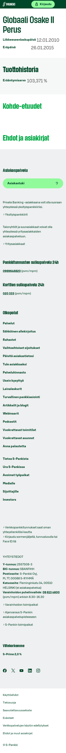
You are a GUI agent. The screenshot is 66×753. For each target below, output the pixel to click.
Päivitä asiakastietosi (18, 356)
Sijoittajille (11, 491)
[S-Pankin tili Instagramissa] (38, 671)
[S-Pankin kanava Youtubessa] (21, 671)
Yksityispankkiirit (16, 214)
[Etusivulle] (9, 4)
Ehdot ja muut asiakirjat (18, 733)
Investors (9, 499)
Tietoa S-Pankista (16, 458)
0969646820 (12, 271)
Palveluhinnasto (14, 372)
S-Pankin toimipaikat (19, 624)
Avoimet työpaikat (16, 475)
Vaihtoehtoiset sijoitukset (21, 347)
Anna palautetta (14, 446)
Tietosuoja (9, 702)
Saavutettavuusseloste (17, 710)
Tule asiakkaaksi (15, 364)
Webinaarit (11, 413)
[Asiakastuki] (33, 183)
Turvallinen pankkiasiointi (21, 397)
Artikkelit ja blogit (16, 405)
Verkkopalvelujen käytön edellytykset (26, 725)
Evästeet (8, 718)
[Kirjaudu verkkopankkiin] (43, 4)
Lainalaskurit (12, 388)
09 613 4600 (51, 592)
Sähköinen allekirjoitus (19, 331)
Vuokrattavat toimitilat (19, 429)
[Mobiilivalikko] (60, 4)
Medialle (9, 483)
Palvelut (9, 323)
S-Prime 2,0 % (12, 654)
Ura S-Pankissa (14, 466)
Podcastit (10, 421)
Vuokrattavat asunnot (18, 438)
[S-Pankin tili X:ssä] (13, 671)
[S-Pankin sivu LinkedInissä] (30, 671)
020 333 (8, 293)
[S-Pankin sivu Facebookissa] (5, 671)
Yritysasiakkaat (15, 244)
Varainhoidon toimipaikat (21, 604)
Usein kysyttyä (13, 380)
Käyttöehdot (10, 695)
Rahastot (9, 339)
